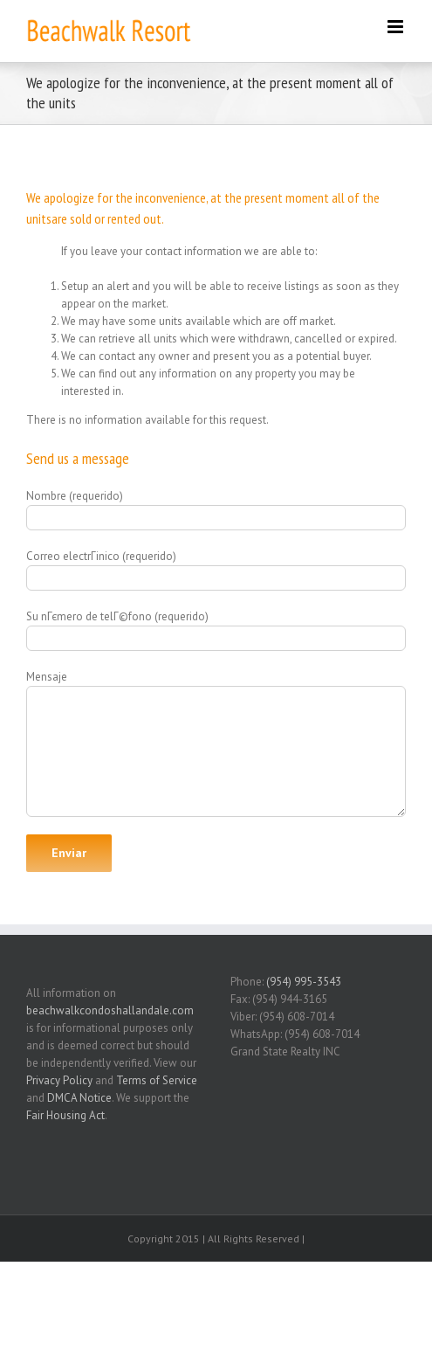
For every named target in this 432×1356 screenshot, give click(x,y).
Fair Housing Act (65, 1115)
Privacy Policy (59, 1080)
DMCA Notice (79, 1097)
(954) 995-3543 (303, 981)
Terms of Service (156, 1080)
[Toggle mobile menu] (396, 26)
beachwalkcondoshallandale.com (110, 1010)
